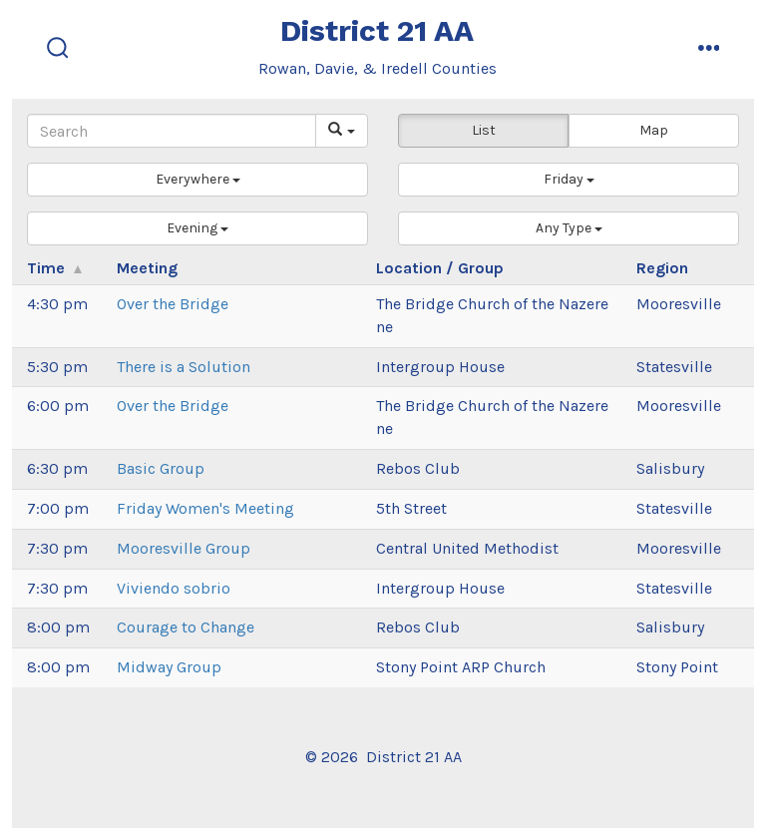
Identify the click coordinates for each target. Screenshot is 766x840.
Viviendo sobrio (173, 588)
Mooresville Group (183, 548)
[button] (197, 180)
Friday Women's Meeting (205, 508)
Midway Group (169, 666)
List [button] (484, 130)
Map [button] (653, 130)
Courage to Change (185, 627)
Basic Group (160, 468)
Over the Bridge (172, 303)
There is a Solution (183, 366)
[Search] (171, 131)
